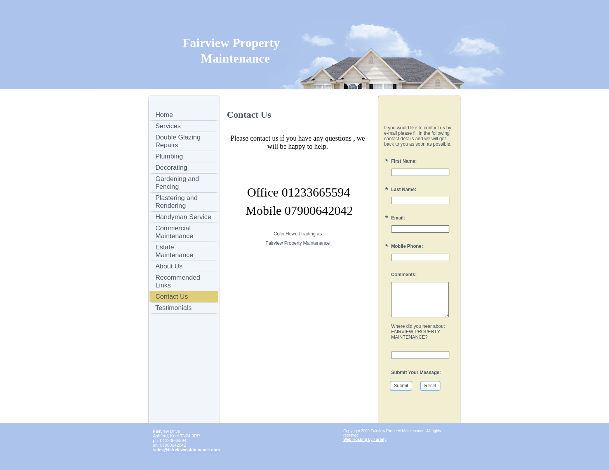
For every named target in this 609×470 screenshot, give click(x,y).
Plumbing (169, 156)
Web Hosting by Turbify (364, 439)
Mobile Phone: (407, 246)
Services (168, 126)
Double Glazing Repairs (177, 141)
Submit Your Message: (416, 372)
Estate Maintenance (174, 251)
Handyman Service (183, 217)
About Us (169, 266)
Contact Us (171, 296)
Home (164, 114)
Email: (398, 218)
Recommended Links (177, 281)
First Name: (404, 161)
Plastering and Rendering (176, 201)
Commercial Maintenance (174, 232)
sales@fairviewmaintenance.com (186, 449)
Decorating (171, 167)
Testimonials (173, 308)
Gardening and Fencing (177, 182)
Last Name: (403, 189)
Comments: (404, 274)
